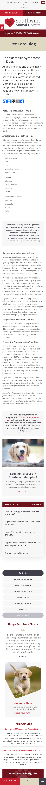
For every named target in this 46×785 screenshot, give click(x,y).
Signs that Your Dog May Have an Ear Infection (22, 523)
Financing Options (23, 603)
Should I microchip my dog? (18, 553)
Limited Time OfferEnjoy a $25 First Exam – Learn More (22, 33)
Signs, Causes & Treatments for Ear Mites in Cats (23, 750)
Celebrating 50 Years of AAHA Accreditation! (23, 729)
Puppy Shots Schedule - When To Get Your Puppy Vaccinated (23, 544)
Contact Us (22, 492)
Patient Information (23, 579)
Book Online (11, 13)
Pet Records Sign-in (23, 773)
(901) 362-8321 (23, 7)
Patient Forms (23, 597)
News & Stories (23, 615)
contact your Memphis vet (23, 418)
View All (35, 505)
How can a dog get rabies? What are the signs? (22, 512)
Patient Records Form (23, 591)
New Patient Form (23, 585)
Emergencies (34, 13)
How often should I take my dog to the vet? (21, 533)
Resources (23, 609)
